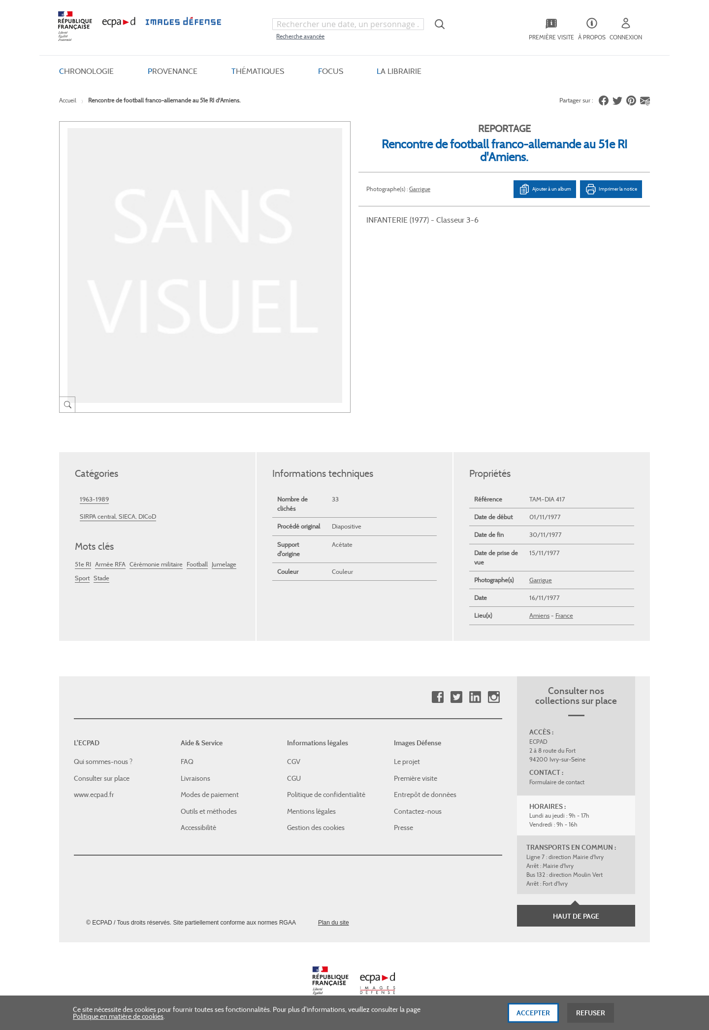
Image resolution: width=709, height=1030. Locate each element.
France (564, 615)
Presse (403, 827)
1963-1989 (94, 499)
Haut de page (576, 916)
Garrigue (419, 189)
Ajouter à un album (544, 189)
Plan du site (333, 922)
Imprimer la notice (611, 189)
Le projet (407, 761)
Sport (82, 578)
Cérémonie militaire (156, 564)
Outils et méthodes (209, 811)
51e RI (83, 564)
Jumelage (224, 564)
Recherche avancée (300, 36)
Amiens (539, 615)
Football (197, 564)
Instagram (493, 697)
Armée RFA (110, 564)
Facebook (437, 697)
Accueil (67, 100)
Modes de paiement (210, 794)
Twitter (456, 697)
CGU (294, 778)
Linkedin (475, 697)
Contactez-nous (418, 811)
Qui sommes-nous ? (103, 761)
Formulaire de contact (556, 782)
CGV (293, 761)
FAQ (187, 761)
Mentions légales (311, 811)
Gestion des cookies (316, 827)
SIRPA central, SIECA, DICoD (118, 516)
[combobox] (348, 24)
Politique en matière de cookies (118, 1022)
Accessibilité (198, 827)
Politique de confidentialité (326, 794)
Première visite (415, 778)
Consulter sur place (101, 778)
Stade (101, 578)
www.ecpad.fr (94, 794)
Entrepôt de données (425, 794)
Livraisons (195, 778)
